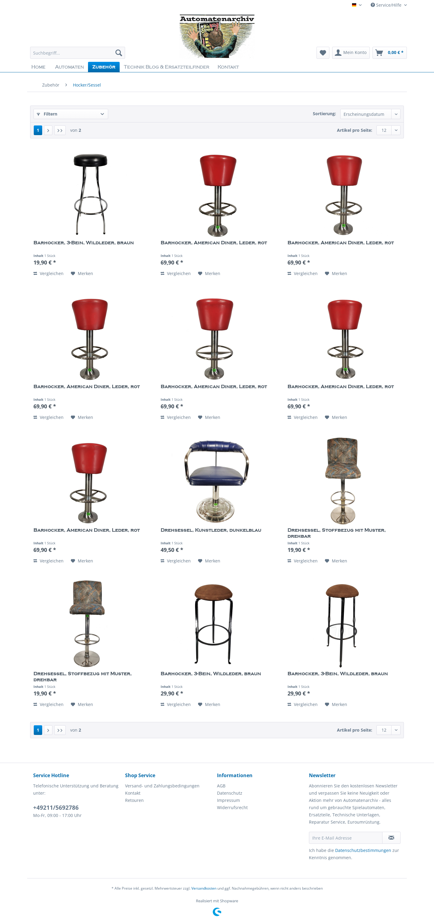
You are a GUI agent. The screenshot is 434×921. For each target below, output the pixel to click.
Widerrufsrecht (232, 807)
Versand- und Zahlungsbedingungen (162, 786)
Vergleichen (48, 273)
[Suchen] (118, 53)
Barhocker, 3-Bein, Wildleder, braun (83, 242)
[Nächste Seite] (48, 130)
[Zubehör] (104, 67)
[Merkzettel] (322, 53)
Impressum (228, 800)
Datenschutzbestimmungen (363, 850)
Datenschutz (229, 793)
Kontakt (132, 793)
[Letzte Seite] (60, 130)
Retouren (134, 800)
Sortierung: (324, 113)
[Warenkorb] (390, 53)
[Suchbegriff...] (77, 53)
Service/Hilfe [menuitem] (387, 5)
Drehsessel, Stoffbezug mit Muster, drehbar (337, 533)
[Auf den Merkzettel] (82, 273)
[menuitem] (77, 56)
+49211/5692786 (56, 808)
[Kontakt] (228, 67)
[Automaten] (69, 67)
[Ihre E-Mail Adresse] (345, 838)
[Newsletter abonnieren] (391, 838)
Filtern (47, 114)
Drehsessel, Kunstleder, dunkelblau (211, 530)
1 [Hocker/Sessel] (38, 130)
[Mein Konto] (351, 53)
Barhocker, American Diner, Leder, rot (214, 242)
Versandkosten (203, 888)
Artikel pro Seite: (354, 130)
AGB (221, 786)
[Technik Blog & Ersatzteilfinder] (166, 67)
